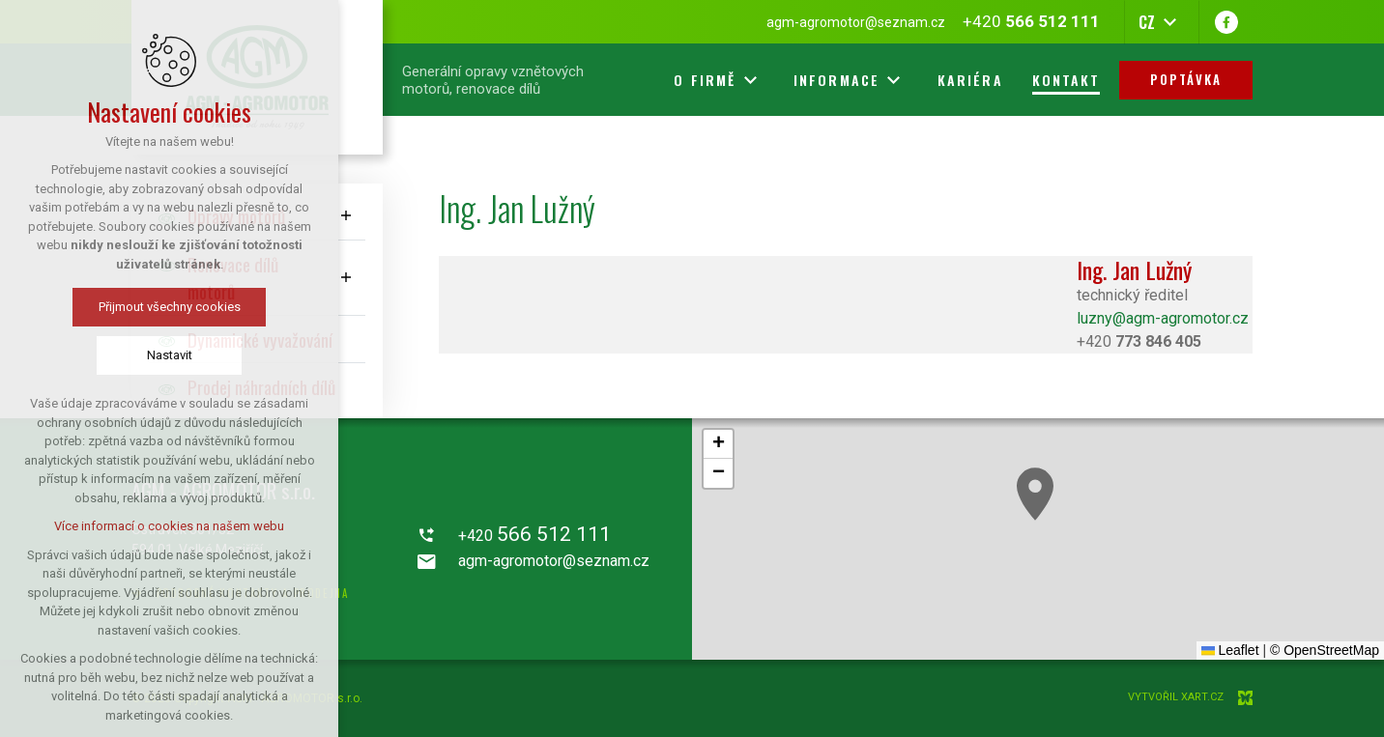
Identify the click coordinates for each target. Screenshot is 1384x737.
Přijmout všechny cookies (170, 306)
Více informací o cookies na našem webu (169, 526)
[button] (1035, 494)
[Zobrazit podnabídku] (346, 216)
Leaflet (1230, 650)
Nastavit (169, 355)
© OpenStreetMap (1324, 650)
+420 (1139, 341)
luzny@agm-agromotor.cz (1163, 318)
